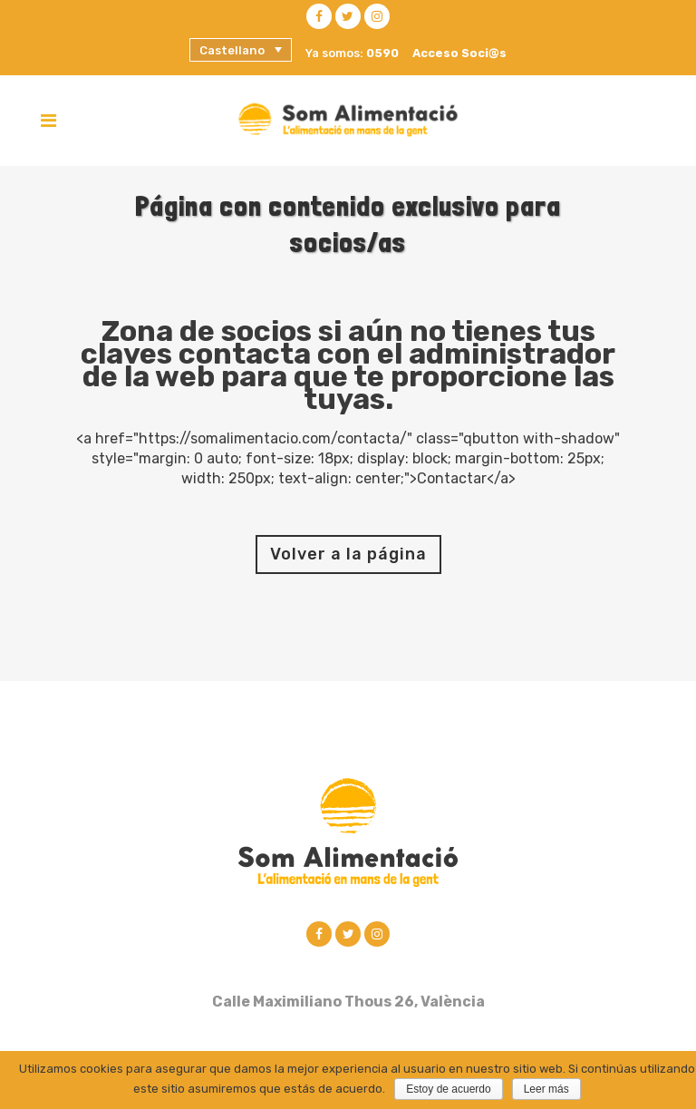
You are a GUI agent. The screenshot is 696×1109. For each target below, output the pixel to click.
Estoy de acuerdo (448, 1089)
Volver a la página (348, 554)
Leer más (546, 1089)
